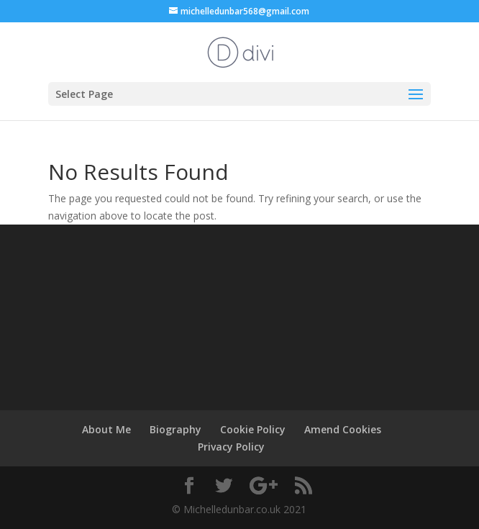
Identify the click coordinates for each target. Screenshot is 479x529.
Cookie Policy (253, 429)
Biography (175, 429)
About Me (106, 429)
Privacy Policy (231, 446)
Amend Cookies (342, 429)
